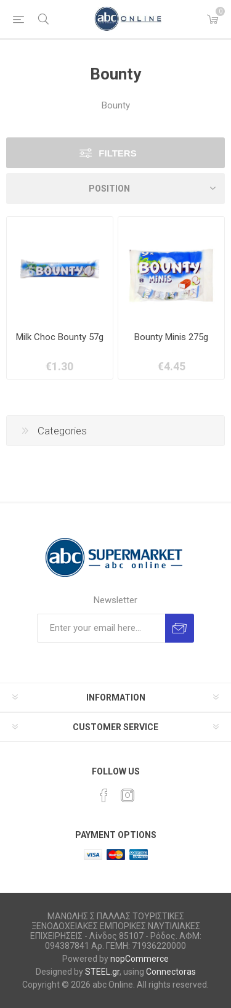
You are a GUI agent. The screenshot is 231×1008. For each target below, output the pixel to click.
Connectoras (171, 972)
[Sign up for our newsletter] (101, 628)
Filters (117, 153)
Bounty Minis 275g (171, 337)
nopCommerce (139, 959)
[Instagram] (127, 795)
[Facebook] (104, 795)
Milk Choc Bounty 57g (59, 337)
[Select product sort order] (115, 188)
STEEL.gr (102, 972)
